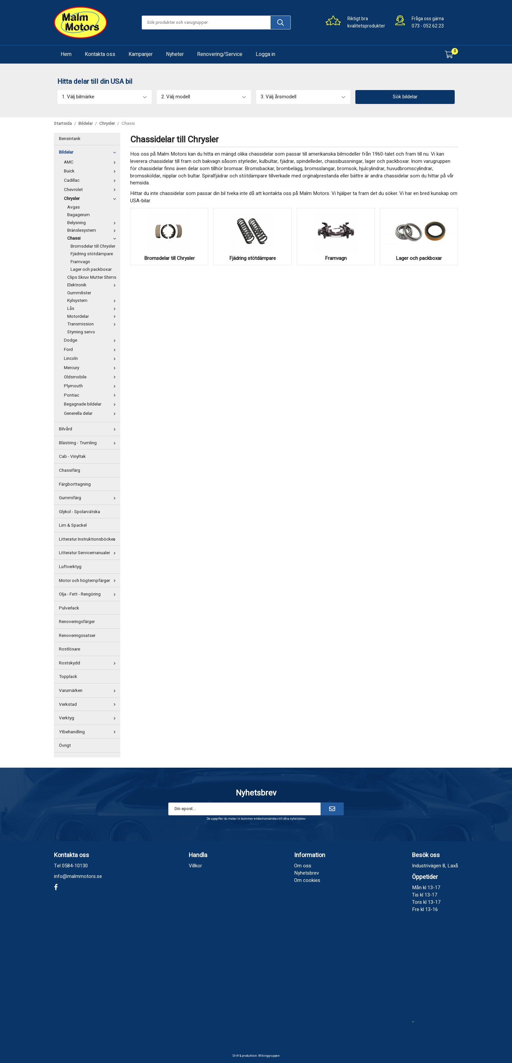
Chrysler (91, 198)
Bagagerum (78, 215)
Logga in (265, 54)
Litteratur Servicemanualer (89, 553)
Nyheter (175, 54)
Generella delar (91, 413)
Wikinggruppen (269, 1056)
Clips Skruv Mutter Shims (91, 277)
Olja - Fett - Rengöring (89, 594)
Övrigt (65, 745)
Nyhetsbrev (306, 873)
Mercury (91, 367)
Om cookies (307, 880)
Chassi (93, 238)
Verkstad (89, 704)
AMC (91, 162)
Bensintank (69, 138)
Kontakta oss (100, 54)
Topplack (68, 676)
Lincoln (91, 358)
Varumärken (89, 690)
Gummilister (79, 293)
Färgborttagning (75, 484)
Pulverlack (69, 608)
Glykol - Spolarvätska (79, 511)
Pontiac (91, 395)
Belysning (93, 222)
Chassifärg (69, 470)
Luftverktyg (70, 566)
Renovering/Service (219, 54)
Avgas (73, 207)
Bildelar (89, 152)
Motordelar (93, 316)
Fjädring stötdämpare (92, 254)
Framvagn (80, 262)
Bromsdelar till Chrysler (93, 246)
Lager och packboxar (91, 269)
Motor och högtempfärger (89, 580)
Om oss (302, 865)
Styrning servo (81, 332)
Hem (66, 54)
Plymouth (91, 386)
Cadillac (91, 180)
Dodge (91, 340)
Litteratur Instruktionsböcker (89, 539)
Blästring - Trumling (89, 443)
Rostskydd (89, 663)
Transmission (93, 324)
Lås (93, 308)
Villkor (195, 865)
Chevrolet (91, 189)
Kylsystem (93, 300)
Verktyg (89, 718)
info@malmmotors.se (78, 876)
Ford (91, 349)
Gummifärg (89, 498)
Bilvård (89, 429)
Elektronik (93, 285)
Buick (91, 171)
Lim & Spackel (73, 525)
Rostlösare (69, 649)
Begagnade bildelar (91, 404)
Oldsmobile (91, 377)
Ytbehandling (89, 732)
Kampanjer (140, 54)
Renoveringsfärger (77, 621)
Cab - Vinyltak (72, 456)
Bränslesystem (93, 230)
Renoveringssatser (77, 635)
